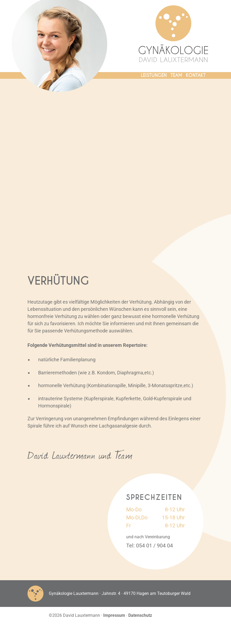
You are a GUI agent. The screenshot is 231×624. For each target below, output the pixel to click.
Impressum (114, 615)
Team (176, 75)
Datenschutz (140, 615)
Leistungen (154, 75)
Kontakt (196, 75)
